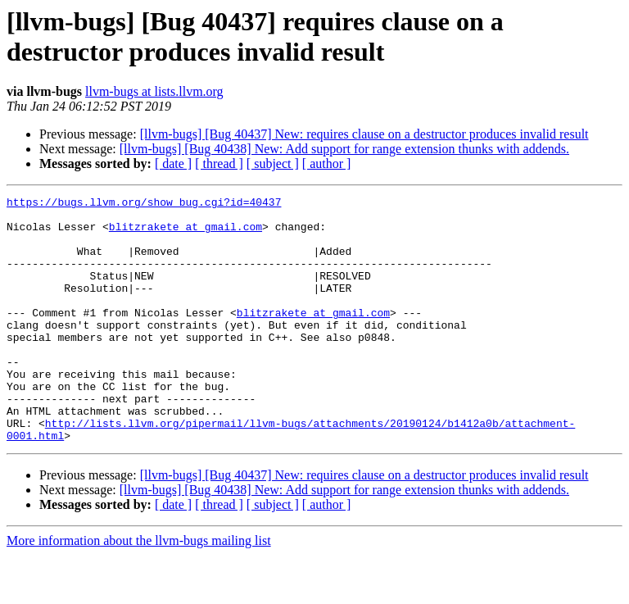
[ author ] (326, 163)
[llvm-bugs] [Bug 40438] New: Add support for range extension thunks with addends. (344, 149)
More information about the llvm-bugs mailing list (139, 590)
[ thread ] (219, 163)
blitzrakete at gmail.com (185, 233)
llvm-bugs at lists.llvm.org (154, 91)
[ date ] (173, 163)
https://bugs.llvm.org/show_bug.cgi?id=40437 (144, 204)
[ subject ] (273, 163)
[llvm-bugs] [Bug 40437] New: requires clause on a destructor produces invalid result (364, 134)
